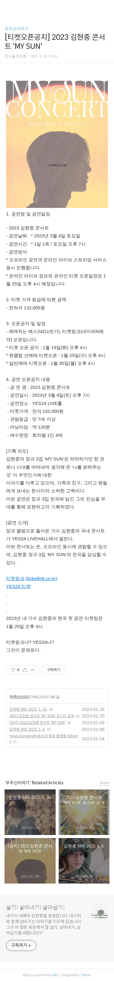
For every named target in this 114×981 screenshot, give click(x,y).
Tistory (85, 975)
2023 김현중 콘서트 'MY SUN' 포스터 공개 (41, 716)
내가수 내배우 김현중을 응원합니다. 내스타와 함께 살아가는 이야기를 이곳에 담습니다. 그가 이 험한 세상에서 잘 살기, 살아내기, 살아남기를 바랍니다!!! (44, 924)
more (104, 782)
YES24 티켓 (18, 586)
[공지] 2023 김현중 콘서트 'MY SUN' (37, 722)
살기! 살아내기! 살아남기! (35, 907)
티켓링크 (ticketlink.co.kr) (31, 578)
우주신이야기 (16, 29)
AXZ (55, 975)
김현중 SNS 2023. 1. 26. (28, 709)
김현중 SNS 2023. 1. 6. (27, 729)
